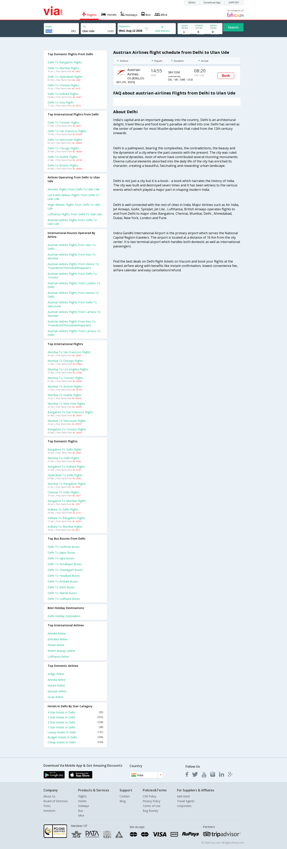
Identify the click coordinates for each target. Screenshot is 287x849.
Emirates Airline (58, 639)
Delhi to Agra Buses (61, 558)
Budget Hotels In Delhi (75, 737)
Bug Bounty (150, 811)
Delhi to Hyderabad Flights (65, 77)
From (49, 26)
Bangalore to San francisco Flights (70, 412)
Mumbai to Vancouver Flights (67, 421)
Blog (123, 801)
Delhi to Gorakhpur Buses (65, 564)
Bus (80, 811)
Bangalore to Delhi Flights (65, 449)
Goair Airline (55, 697)
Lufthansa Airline (58, 656)
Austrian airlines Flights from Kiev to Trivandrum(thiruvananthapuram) (72, 323)
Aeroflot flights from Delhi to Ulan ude (73, 189)
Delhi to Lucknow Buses (64, 547)
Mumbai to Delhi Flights (63, 458)
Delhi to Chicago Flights (63, 148)
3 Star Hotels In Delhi (75, 717)
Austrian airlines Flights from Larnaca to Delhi (74, 333)
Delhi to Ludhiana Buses (64, 599)
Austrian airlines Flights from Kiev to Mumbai (72, 256)
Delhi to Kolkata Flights (63, 94)
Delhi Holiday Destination (64, 616)
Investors (49, 811)
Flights (82, 796)
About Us (49, 796)
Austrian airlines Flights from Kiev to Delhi (72, 247)
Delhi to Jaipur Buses (61, 552)
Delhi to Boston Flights (63, 165)
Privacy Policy (151, 801)
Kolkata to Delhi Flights (63, 509)
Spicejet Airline (57, 691)
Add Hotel (183, 796)
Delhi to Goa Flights (61, 102)
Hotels (82, 801)
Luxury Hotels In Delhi (75, 732)
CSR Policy (149, 796)
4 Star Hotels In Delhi (75, 712)
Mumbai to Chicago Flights (65, 361)
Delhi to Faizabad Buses (64, 575)
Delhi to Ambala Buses (63, 581)
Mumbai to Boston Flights (65, 386)
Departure (124, 26)
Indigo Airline (56, 674)
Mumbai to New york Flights (66, 403)
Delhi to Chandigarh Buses (65, 570)
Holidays (83, 806)
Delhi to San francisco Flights (67, 131)
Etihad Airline (56, 645)
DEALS (192, 2)
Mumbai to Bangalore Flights (67, 484)
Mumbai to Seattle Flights (65, 395)
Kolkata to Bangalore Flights (66, 518)
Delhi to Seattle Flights (63, 157)
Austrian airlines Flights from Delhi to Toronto (72, 275)
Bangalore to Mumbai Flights (67, 501)
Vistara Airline (56, 685)
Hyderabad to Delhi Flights (65, 475)
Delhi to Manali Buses (62, 593)
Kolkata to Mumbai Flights (65, 526)
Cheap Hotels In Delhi (75, 742)
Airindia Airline (57, 633)
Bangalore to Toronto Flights (67, 429)
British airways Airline (61, 651)
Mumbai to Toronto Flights (65, 378)
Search (233, 27)
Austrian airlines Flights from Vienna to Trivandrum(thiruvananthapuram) (73, 266)
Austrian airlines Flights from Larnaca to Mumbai (74, 314)
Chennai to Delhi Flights (63, 492)
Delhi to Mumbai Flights (63, 68)
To (84, 26)
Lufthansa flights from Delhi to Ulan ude (75, 214)
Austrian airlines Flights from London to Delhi (74, 285)
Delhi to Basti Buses (61, 587)
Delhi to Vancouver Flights (65, 140)
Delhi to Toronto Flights (63, 122)
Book (226, 75)
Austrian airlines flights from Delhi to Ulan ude (72, 222)
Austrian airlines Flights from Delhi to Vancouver (72, 304)
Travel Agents (186, 801)
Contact (125, 796)
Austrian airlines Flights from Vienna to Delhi (73, 294)
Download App (212, 2)
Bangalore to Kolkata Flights (66, 466)
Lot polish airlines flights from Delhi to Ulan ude (73, 197)
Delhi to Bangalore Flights (65, 62)
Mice (81, 815)
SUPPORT (234, 2)
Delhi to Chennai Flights (63, 85)
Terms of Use (151, 806)
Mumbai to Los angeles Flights (68, 369)
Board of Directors (55, 801)
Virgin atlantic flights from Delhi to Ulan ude (74, 206)
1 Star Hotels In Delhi (75, 727)
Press (47, 806)
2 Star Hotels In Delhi (75, 722)
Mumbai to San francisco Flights (69, 352)
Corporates (184, 806)
